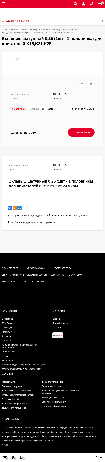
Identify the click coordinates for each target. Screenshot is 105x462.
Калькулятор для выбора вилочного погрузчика (24, 364)
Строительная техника (52, 386)
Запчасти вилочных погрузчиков (70, 215)
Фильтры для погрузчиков (14, 408)
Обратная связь (9, 352)
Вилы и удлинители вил (53, 397)
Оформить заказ (60, 327)
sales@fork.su (8, 281)
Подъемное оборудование (54, 406)
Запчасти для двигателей (36, 215)
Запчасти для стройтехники (15, 403)
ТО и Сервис (8, 323)
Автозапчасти (8, 382)
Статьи (5, 356)
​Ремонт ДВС (8, 327)
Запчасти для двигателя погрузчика (35, 222)
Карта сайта (7, 360)
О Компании (7, 319)
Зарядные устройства (12, 399)
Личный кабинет (60, 323)
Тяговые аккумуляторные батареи (18, 395)
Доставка (6, 340)
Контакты (6, 336)
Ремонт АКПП (8, 332)
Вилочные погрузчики (12, 386)
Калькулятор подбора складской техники (21, 369)
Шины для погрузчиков (52, 382)
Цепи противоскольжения (54, 402)
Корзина (56, 319)
